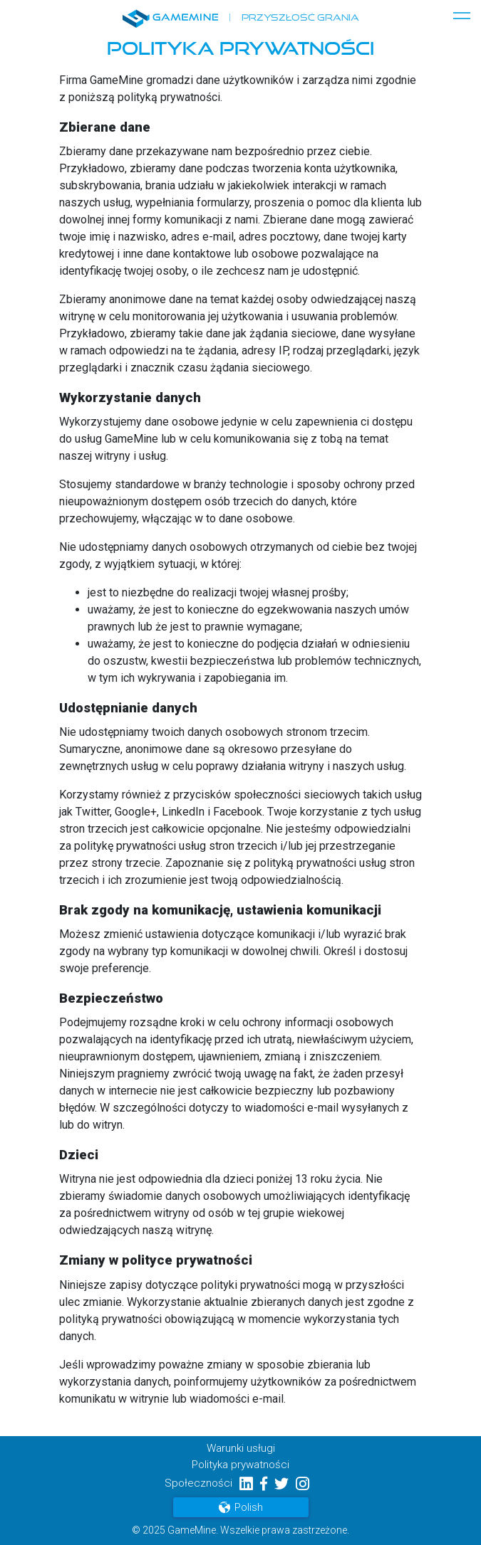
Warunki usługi (241, 1448)
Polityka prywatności (240, 1464)
